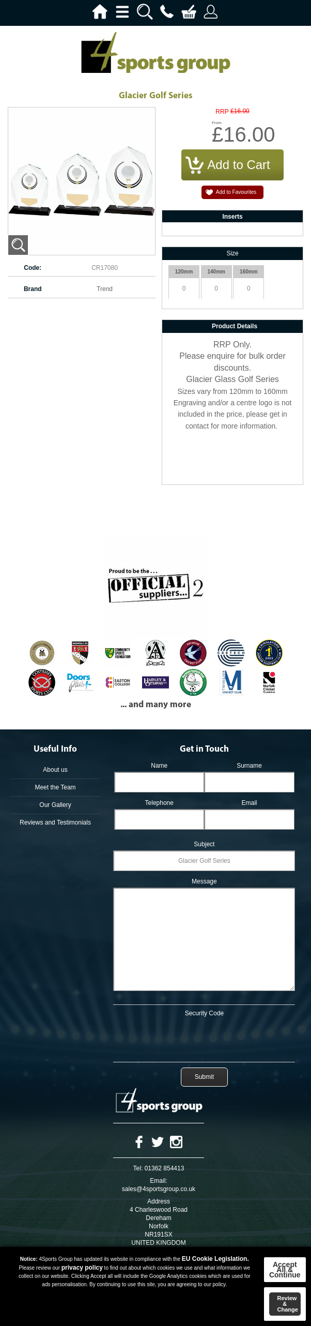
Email (249, 802)
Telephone (159, 802)
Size (232, 253)
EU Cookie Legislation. (215, 1258)
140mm (216, 272)
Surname (249, 765)
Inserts (232, 216)
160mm (248, 272)
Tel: (138, 1168)
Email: (158, 1180)
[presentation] (204, 1037)
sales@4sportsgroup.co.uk (158, 1189)
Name (159, 765)
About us (55, 769)
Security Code (204, 1013)
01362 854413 (164, 1168)
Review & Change (287, 1304)
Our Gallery (55, 805)
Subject (204, 844)
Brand (33, 289)
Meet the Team (55, 787)
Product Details (234, 326)
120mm (184, 272)
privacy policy (82, 1267)
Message (204, 881)
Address (158, 1201)
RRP (221, 112)
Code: (32, 267)
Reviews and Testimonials (55, 822)
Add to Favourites (236, 192)
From (217, 122)
